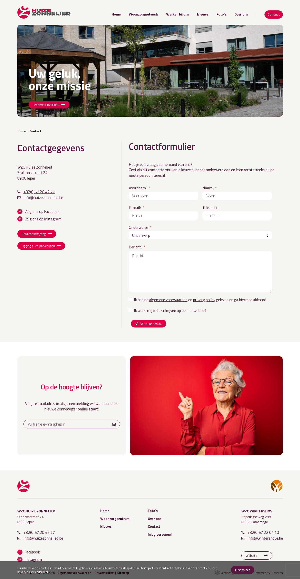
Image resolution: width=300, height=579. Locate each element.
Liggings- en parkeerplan (38, 245)
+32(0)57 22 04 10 (263, 532)
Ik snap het (242, 569)
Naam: (209, 188)
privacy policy (204, 300)
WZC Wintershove (277, 486)
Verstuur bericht (151, 323)
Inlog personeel (160, 534)
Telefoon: (209, 207)
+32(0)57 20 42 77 (39, 192)
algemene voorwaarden (168, 300)
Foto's (221, 14)
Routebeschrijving (33, 233)
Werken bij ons (177, 14)
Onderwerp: (140, 227)
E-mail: (136, 207)
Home (116, 14)
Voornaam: (139, 188)
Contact (274, 14)
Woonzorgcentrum (114, 518)
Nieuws (202, 14)
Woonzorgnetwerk (143, 14)
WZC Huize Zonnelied (23, 486)
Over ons (241, 14)
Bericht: (137, 247)
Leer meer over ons (46, 104)
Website (251, 555)
